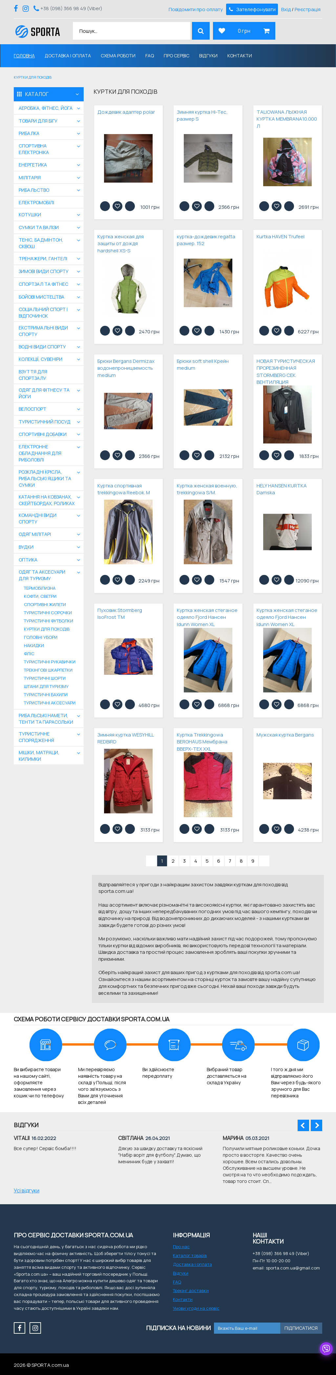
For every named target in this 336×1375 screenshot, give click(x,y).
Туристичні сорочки (48, 613)
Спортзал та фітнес (43, 284)
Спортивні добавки (43, 434)
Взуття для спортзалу (33, 374)
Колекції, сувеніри (40, 359)
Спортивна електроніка (34, 149)
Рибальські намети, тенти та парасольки (46, 718)
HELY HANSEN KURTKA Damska (282, 489)
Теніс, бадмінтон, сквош (41, 243)
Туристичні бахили (46, 694)
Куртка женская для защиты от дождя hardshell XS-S (120, 243)
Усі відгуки (26, 1190)
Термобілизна (39, 588)
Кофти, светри (40, 596)
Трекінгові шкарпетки (48, 670)
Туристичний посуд (45, 422)
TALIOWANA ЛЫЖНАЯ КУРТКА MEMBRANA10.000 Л (287, 118)
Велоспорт (32, 409)
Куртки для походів (47, 629)
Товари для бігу (38, 121)
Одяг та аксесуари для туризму (42, 575)
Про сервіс (176, 55)
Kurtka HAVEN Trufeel (280, 236)
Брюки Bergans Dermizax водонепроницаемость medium (126, 368)
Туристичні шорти (45, 678)
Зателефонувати (252, 9)
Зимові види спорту (44, 271)
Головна (24, 55)
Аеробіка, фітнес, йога (46, 108)
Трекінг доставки (191, 1290)
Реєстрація (308, 9)
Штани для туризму (46, 686)
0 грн (244, 30)
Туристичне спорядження (36, 737)
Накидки (34, 645)
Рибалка (29, 133)
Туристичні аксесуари (49, 703)
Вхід (286, 9)
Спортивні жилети (45, 604)
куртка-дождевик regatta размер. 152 (206, 240)
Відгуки (208, 55)
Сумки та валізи (39, 227)
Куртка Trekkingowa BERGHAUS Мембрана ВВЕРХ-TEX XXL (202, 741)
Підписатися (301, 1328)
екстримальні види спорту (43, 330)
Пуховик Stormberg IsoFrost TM (119, 613)
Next (316, 1125)
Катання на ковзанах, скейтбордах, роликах (46, 500)
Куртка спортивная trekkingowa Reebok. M (123, 489)
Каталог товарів (190, 1255)
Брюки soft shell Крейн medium (203, 364)
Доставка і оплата (68, 55)
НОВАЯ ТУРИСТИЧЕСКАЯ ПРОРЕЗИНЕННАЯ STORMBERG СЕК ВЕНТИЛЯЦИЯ (286, 371)
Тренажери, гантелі (43, 258)
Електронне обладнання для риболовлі (40, 453)
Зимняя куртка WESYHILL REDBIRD (125, 738)
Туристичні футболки (48, 621)
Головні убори (40, 637)
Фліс (29, 654)
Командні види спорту (37, 518)
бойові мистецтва (41, 297)
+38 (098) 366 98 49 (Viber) (71, 8)
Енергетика (33, 165)
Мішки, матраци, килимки (39, 755)
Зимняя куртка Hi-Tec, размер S (202, 115)
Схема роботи (118, 55)
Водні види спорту (42, 347)
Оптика (28, 560)
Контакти (239, 55)
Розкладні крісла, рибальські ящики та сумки (45, 478)
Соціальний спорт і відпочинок (43, 312)
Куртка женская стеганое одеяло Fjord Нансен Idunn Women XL (207, 617)
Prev (303, 1125)
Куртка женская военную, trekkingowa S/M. (207, 489)
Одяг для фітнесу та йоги (44, 393)
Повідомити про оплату (196, 9)
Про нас (181, 1246)
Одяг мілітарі (35, 534)
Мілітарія (30, 177)
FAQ (149, 55)
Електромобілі (36, 202)
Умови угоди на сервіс (196, 1308)
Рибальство (34, 190)
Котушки (30, 214)
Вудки (26, 547)
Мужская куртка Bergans (285, 734)
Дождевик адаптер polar (126, 111)
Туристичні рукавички (49, 662)
